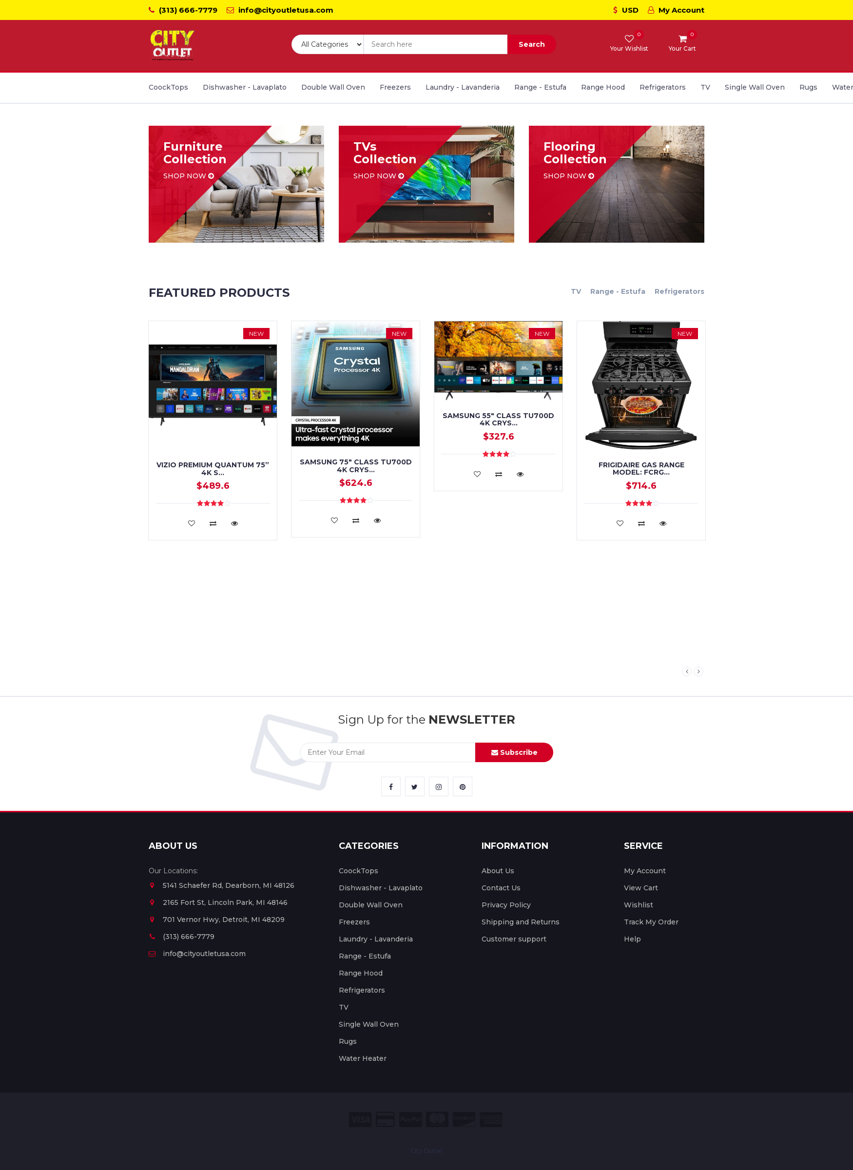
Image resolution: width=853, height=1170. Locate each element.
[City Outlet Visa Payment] (360, 1119)
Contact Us (501, 887)
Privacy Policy (506, 905)
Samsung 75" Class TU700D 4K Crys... (356, 466)
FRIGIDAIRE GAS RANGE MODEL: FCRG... (641, 468)
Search (532, 44)
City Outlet (426, 1150)
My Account (676, 10)
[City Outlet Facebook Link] (391, 786)
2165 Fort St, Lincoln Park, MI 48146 (218, 902)
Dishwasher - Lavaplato (245, 87)
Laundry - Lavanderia (463, 87)
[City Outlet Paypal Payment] (410, 1119)
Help (632, 939)
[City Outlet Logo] (173, 45)
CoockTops (168, 87)
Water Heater (363, 1058)
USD (626, 10)
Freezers (395, 87)
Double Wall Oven (333, 87)
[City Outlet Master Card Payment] (437, 1119)
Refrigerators (663, 87)
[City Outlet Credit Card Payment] (385, 1119)
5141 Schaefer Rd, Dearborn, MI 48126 (221, 885)
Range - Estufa (540, 87)
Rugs (808, 87)
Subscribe (514, 752)
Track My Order (651, 922)
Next (698, 671)
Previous (687, 671)
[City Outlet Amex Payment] (491, 1119)
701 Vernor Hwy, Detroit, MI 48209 (217, 919)
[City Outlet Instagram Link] (438, 786)
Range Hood (603, 87)
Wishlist (638, 905)
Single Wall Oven (755, 87)
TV (705, 87)
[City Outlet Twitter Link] (415, 786)
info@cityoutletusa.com (280, 10)
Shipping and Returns (521, 922)
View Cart (641, 887)
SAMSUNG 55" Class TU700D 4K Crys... (498, 419)
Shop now (188, 176)
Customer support (514, 939)
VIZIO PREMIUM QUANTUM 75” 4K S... (212, 468)
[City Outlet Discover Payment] (464, 1119)
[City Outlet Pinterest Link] (462, 786)
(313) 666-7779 (183, 10)
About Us (498, 870)
